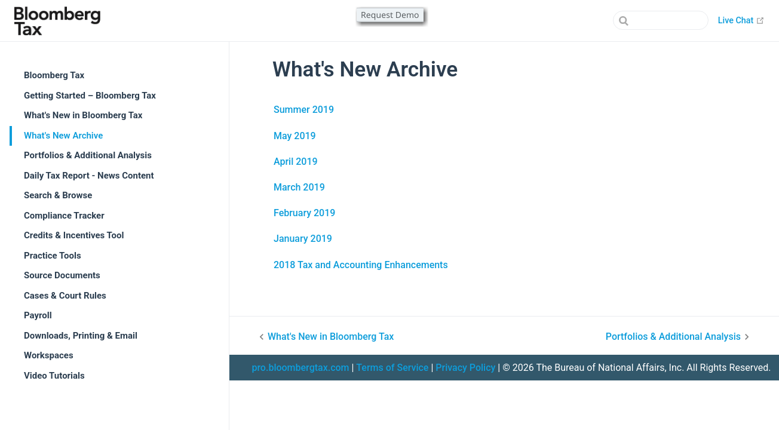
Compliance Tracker (64, 215)
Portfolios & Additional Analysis (88, 155)
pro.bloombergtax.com (300, 367)
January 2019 (303, 238)
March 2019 (299, 187)
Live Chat (741, 20)
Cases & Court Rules (65, 295)
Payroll (38, 315)
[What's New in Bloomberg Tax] (374, 336)
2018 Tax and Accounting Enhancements (361, 265)
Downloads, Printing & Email (80, 335)
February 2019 (304, 213)
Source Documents (62, 275)
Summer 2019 (304, 109)
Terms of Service (392, 367)
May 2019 (295, 136)
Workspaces (48, 355)
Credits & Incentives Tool (74, 235)
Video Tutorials (54, 375)
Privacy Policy (465, 367)
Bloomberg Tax (54, 75)
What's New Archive (63, 135)
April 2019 (296, 161)
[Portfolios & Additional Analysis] (629, 336)
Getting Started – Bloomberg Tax (90, 95)
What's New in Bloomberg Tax (83, 115)
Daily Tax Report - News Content (89, 175)
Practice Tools (52, 255)
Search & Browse (58, 195)
